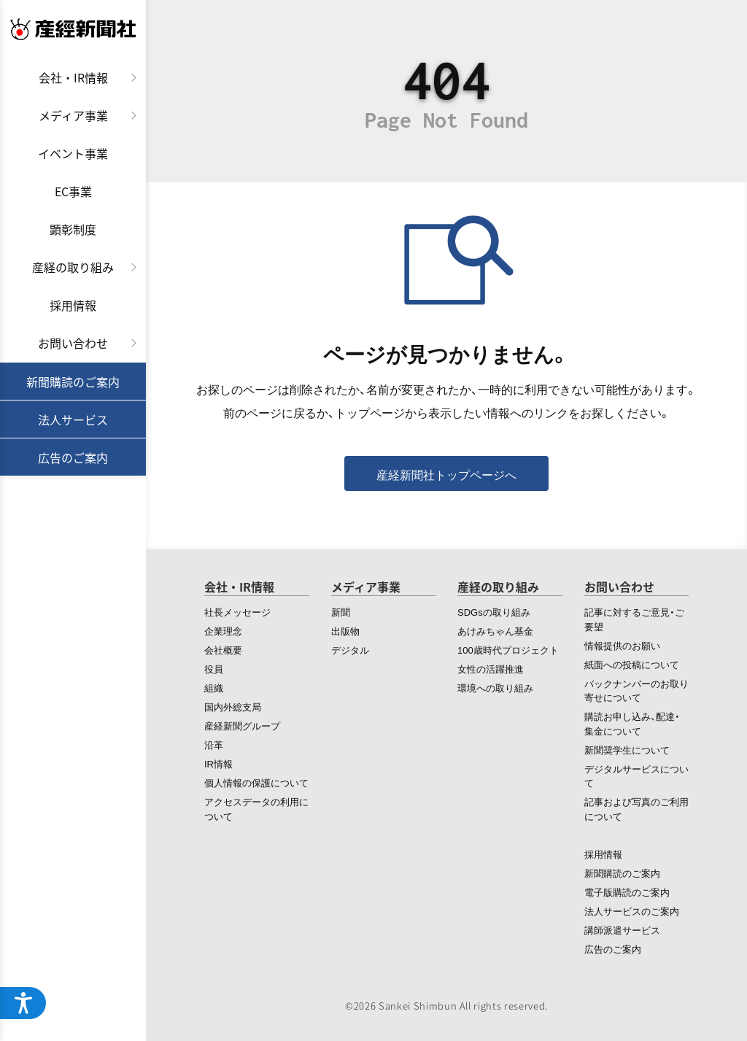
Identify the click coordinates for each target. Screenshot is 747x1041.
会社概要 (223, 650)
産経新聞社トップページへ (446, 474)
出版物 (345, 631)
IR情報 (218, 763)
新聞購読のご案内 (73, 381)
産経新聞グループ (242, 725)
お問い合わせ (73, 343)
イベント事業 (73, 153)
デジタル (350, 650)
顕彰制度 (73, 229)
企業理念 (223, 631)
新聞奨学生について (627, 749)
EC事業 (73, 191)
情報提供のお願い (622, 645)
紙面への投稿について (631, 664)
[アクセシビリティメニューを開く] (23, 1003)
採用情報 (73, 305)
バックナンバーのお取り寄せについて (636, 690)
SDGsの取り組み (493, 612)
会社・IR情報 (73, 77)
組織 (213, 687)
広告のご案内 (73, 457)
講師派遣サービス (622, 930)
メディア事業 (73, 115)
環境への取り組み (495, 687)
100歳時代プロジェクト (508, 650)
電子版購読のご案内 (627, 892)
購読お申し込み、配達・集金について (632, 723)
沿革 (213, 744)
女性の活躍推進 (490, 669)
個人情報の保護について (256, 782)
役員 (213, 669)
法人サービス (73, 419)
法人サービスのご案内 (631, 911)
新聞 (340, 612)
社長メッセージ (237, 612)
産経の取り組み (73, 267)
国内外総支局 (232, 706)
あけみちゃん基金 (495, 631)
